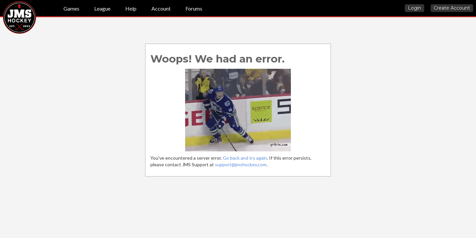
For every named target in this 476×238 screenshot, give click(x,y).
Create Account (452, 8)
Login (414, 8)
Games (71, 8)
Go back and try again (245, 158)
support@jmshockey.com (240, 164)
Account (161, 8)
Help (131, 8)
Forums (193, 8)
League (102, 8)
